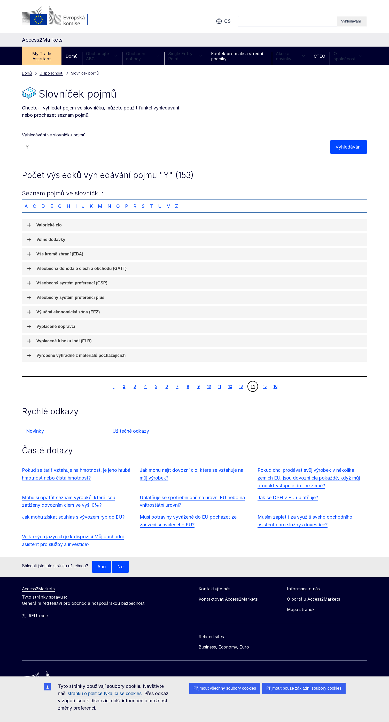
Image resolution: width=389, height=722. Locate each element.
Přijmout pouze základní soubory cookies (303, 688)
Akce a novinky (290, 56)
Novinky (35, 431)
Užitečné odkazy (130, 431)
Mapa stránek (301, 609)
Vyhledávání (349, 147)
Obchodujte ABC (102, 56)
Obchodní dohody (143, 56)
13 (241, 386)
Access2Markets (38, 589)
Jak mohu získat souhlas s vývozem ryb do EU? (73, 517)
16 (275, 386)
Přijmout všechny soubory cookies (224, 688)
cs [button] (223, 21)
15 (265, 386)
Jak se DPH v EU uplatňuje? (288, 497)
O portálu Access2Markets (313, 599)
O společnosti (348, 56)
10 (209, 386)
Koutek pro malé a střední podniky (237, 56)
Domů (71, 56)
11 (219, 386)
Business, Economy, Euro (224, 647)
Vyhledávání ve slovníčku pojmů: (54, 134)
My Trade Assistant (41, 56)
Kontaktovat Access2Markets (228, 599)
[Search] (352, 21)
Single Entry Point (185, 56)
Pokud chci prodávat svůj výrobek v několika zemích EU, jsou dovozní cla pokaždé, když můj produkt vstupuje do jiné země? (309, 477)
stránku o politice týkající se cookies (105, 693)
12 (230, 386)
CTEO (319, 56)
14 (253, 386)
